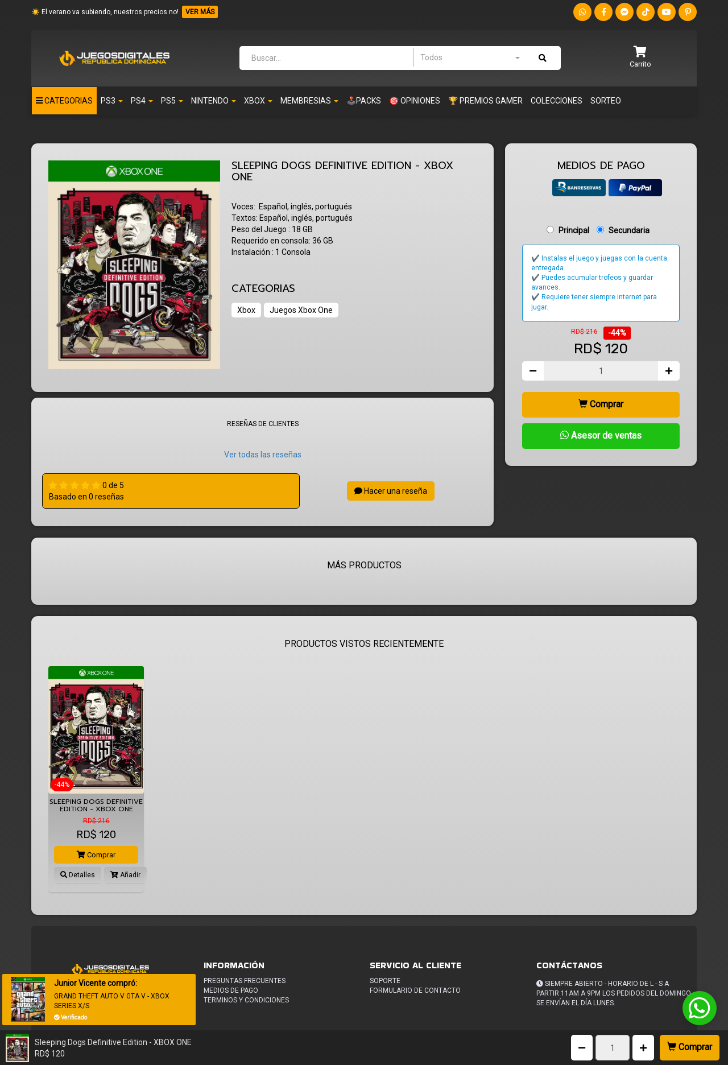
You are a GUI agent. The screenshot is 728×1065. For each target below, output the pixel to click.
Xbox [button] (258, 100)
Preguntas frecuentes (245, 981)
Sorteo (605, 100)
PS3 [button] (112, 100)
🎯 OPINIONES (414, 100)
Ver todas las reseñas (262, 454)
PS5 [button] (172, 100)
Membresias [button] (309, 100)
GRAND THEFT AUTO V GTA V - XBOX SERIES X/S (111, 1001)
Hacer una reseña (390, 491)
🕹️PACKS (363, 100)
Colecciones (556, 100)
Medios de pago (231, 990)
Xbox (246, 310)
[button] (640, 57)
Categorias (64, 100)
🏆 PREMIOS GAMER (485, 100)
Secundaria (629, 230)
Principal (574, 230)
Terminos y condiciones (246, 1000)
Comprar (689, 1047)
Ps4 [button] (142, 100)
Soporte (385, 981)
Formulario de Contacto (415, 990)
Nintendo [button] (213, 100)
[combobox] (470, 57)
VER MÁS (199, 12)
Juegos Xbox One (301, 310)
